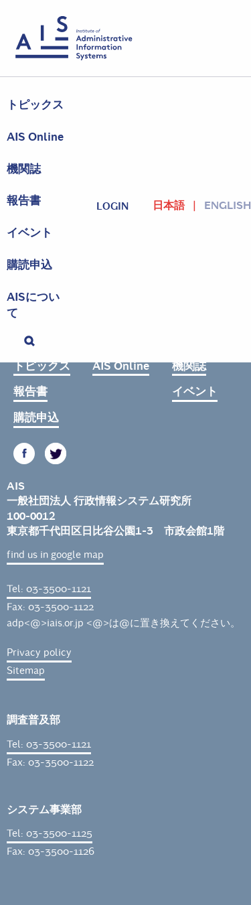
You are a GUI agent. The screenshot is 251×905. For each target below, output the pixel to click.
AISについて (33, 305)
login (112, 206)
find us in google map (55, 555)
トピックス (35, 105)
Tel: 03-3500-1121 (49, 589)
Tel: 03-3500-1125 (49, 833)
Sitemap (26, 671)
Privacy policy (39, 652)
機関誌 (24, 169)
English (227, 205)
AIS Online (35, 137)
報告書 (24, 201)
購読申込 (29, 265)
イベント (29, 233)
